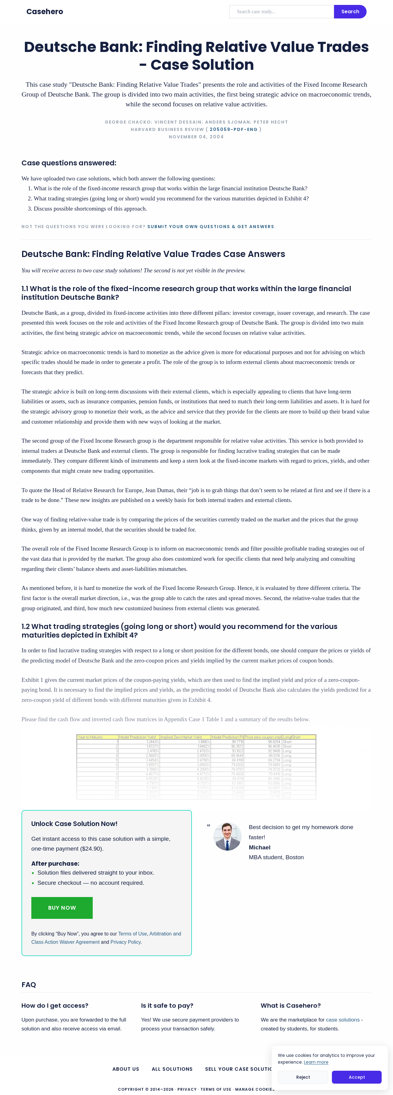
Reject (303, 1077)
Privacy (187, 1089)
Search (350, 11)
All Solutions (172, 1069)
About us (125, 1069)
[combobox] (281, 11)
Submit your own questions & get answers (210, 226)
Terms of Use (132, 933)
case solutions (343, 1020)
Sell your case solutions (243, 1069)
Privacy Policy (126, 942)
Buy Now (62, 907)
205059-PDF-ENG (234, 129)
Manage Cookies (255, 1089)
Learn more (316, 1062)
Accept (357, 1077)
